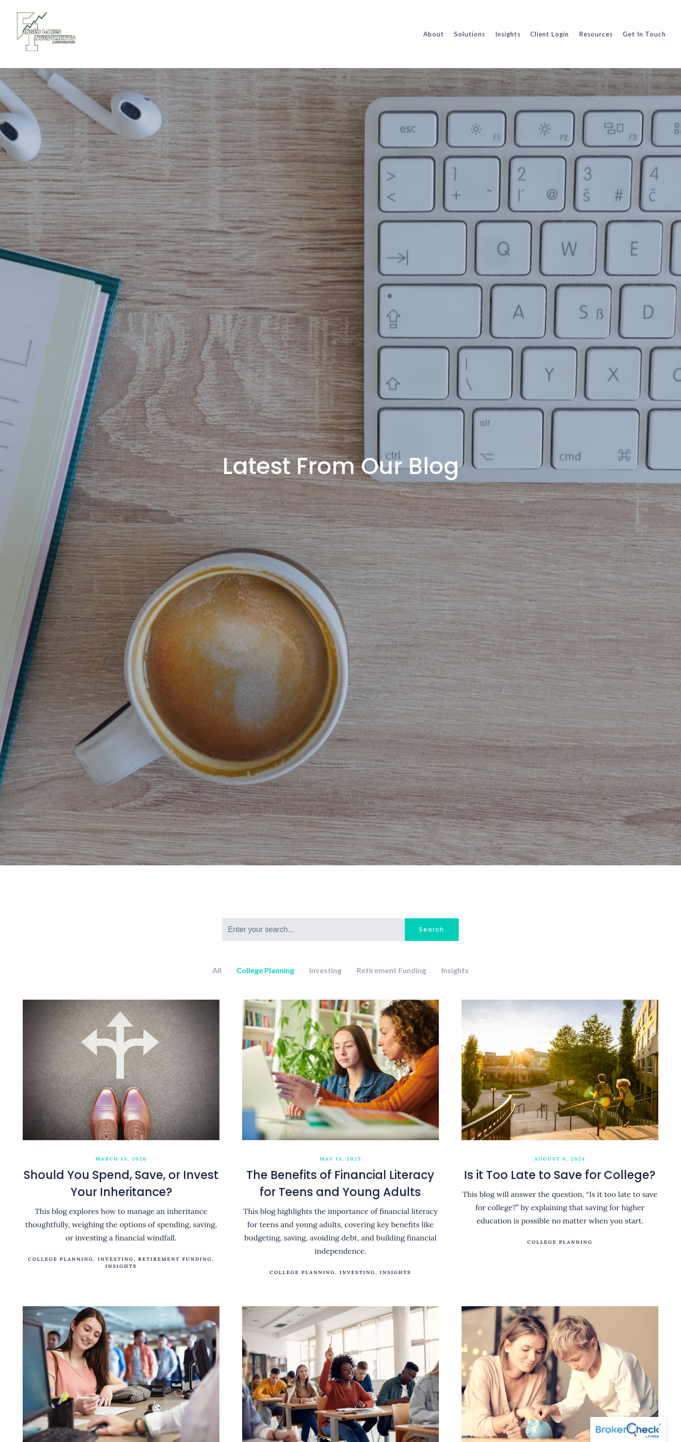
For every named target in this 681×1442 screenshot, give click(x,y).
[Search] (313, 929)
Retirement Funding (391, 970)
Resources (596, 34)
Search (432, 929)
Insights (508, 34)
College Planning (265, 970)
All (216, 970)
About (433, 34)
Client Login (549, 34)
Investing (325, 970)
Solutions (469, 34)
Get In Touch (644, 34)
